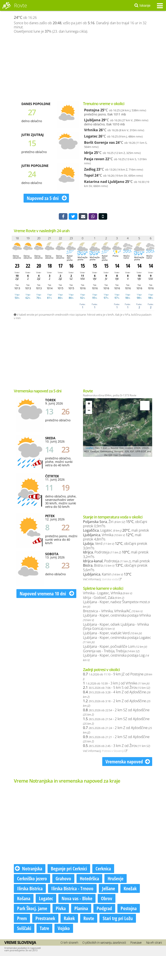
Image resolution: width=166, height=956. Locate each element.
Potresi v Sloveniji (114, 751)
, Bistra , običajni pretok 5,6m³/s (115, 567)
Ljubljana (92, 120)
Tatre (44, 928)
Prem (22, 918)
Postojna (91, 110)
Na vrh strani (154, 942)
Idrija (88, 152)
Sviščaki (24, 928)
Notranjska (28, 868)
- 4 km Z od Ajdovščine (116, 694)
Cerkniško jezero (32, 878)
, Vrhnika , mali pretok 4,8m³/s (112, 537)
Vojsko (64, 928)
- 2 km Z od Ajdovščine (116, 703)
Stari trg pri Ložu (118, 918)
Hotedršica (89, 878)
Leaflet (89, 448)
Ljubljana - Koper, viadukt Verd (112, 633)
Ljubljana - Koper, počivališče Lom (115, 646)
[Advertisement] (83, 67)
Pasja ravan (94, 159)
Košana (23, 898)
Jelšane (108, 888)
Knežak (130, 888)
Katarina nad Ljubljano (104, 181)
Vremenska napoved (127, 761)
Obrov (106, 898)
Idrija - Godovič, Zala (103, 597)
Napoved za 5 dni (47, 198)
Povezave (136, 942)
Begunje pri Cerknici (69, 868)
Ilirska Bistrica (30, 888)
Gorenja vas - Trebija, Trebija (111, 651)
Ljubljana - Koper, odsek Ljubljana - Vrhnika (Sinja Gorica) (116, 626)
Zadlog (90, 169)
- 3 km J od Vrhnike (116, 683)
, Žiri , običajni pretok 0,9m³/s (115, 524)
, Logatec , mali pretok (116, 530)
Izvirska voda (111, 579)
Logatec (90, 136)
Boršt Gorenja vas (99, 142)
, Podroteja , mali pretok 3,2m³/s (115, 554)
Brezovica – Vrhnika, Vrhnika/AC (112, 611)
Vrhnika (91, 130)
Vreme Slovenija (20, 942)
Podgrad (104, 908)
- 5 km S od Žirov (116, 687)
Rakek (69, 918)
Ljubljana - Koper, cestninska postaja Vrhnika (117, 617)
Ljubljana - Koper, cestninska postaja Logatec (117, 639)
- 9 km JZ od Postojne (117, 676)
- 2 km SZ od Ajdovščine (116, 712)
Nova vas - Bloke (77, 898)
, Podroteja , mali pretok (116, 561)
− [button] (89, 411)
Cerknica (103, 868)
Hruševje (115, 878)
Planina (81, 908)
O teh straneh (69, 942)
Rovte (88, 918)
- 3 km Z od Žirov (116, 745)
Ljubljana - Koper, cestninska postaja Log (116, 657)
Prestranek (45, 918)
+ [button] (89, 404)
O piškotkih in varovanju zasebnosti (104, 942)
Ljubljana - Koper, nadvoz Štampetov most (116, 604)
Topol (89, 175)
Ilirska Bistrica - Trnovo (72, 888)
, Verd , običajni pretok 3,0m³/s (115, 545)
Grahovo (63, 878)
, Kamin (107, 574)
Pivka (61, 908)
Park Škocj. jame (32, 908)
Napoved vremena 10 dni (47, 593)
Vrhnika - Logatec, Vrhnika (107, 593)
